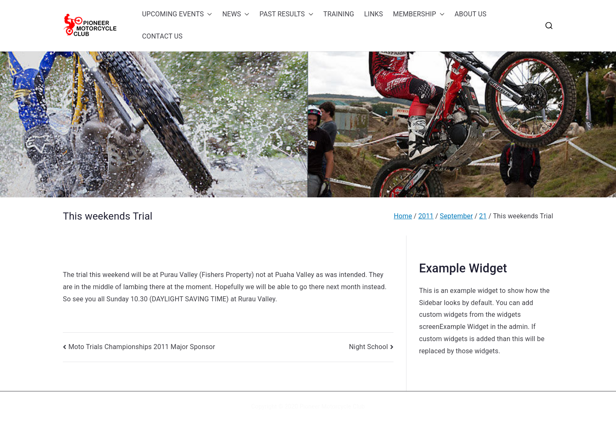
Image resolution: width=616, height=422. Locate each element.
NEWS (235, 14)
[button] (208, 14)
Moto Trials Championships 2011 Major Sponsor (141, 347)
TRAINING (339, 14)
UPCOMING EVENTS (177, 14)
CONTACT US (162, 36)
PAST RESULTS (286, 14)
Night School (368, 347)
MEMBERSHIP (419, 14)
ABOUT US (471, 14)
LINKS (373, 14)
